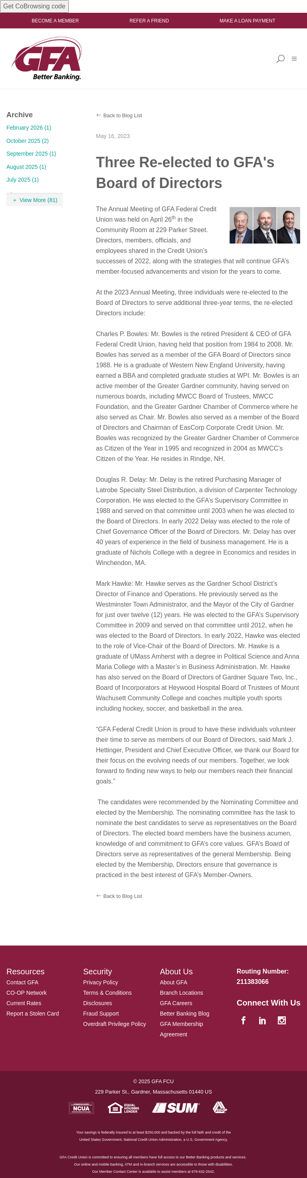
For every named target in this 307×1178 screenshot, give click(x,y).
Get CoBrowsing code (34, 6)
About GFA (173, 982)
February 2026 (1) (28, 127)
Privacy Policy (100, 982)
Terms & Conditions (107, 993)
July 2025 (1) (22, 179)
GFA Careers (176, 1003)
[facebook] (244, 1021)
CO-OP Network (26, 993)
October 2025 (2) (27, 141)
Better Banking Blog (184, 1013)
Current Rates (23, 1003)
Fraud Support (101, 1013)
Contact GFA (22, 982)
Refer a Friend (149, 21)
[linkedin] (263, 1021)
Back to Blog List (123, 115)
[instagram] (282, 1021)
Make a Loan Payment (247, 21)
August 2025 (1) (26, 167)
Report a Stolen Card (32, 1013)
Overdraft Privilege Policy (114, 1024)
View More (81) (39, 200)
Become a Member (55, 21)
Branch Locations (181, 993)
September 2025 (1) (31, 153)
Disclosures (97, 1003)
